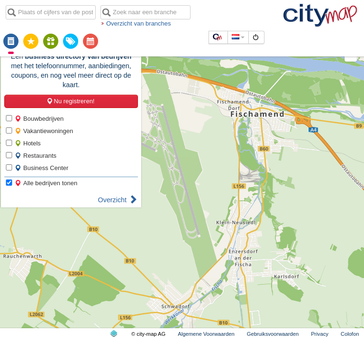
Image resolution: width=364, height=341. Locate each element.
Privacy (319, 334)
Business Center (41, 167)
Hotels (28, 143)
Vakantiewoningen (44, 131)
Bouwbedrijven (39, 118)
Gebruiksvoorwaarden (273, 334)
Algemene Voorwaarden (206, 334)
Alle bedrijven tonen (46, 183)
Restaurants (35, 155)
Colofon (350, 334)
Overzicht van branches (138, 23)
